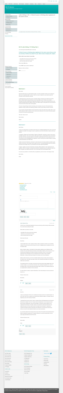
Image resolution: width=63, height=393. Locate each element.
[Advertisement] (11, 51)
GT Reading (8, 69)
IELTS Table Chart (8, 356)
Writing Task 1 (8, 74)
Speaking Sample (8, 27)
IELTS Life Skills (27, 371)
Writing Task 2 (8, 24)
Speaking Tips (26, 361)
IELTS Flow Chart (8, 358)
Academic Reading (9, 16)
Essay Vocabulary (8, 86)
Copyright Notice (46, 362)
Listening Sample (8, 26)
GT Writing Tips (26, 358)
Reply (26, 283)
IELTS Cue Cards (27, 369)
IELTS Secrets (7, 374)
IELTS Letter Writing (8, 361)
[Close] (19, 329)
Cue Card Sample (8, 32)
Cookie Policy (46, 358)
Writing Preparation (8, 71)
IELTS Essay (7, 363)
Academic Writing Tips (28, 356)
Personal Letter (22, 188)
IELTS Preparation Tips (28, 353)
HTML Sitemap (46, 365)
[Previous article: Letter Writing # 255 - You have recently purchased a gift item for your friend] (51, 192)
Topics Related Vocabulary (9, 87)
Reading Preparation (8, 66)
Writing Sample (7, 19)
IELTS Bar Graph (8, 353)
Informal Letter (22, 187)
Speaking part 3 (8, 30)
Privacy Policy (46, 360)
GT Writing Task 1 (9, 22)
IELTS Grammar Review (28, 366)
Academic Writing (9, 72)
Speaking (6, 33)
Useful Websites (7, 379)
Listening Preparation (8, 79)
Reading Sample (7, 14)
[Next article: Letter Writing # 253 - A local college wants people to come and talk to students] (54, 192)
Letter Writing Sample (23, 189)
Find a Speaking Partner (10, 82)
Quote (30, 283)
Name (20, 195)
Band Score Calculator (8, 376)
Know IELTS (7, 371)
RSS (54, 220)
